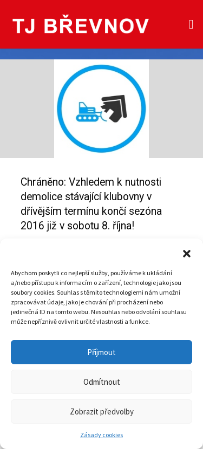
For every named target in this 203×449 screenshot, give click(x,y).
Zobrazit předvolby (102, 411)
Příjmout (101, 352)
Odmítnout (101, 382)
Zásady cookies (101, 435)
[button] (186, 252)
